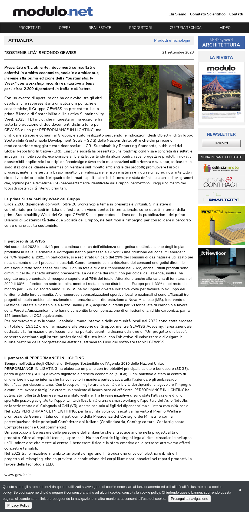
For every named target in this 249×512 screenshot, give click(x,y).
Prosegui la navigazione (189, 499)
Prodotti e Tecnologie (172, 40)
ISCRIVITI (221, 143)
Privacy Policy (18, 505)
